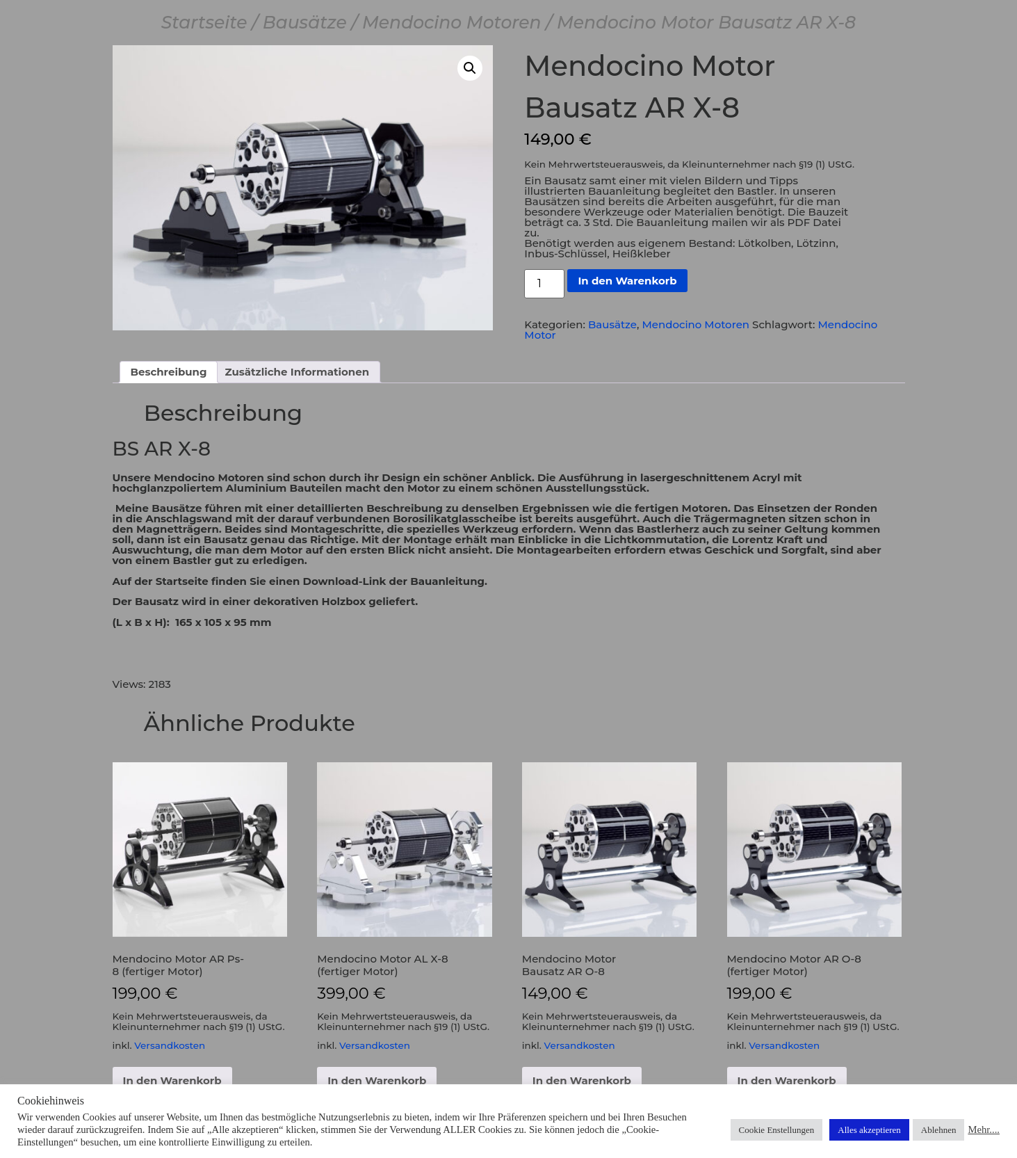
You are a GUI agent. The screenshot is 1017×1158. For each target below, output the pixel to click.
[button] (469, 68)
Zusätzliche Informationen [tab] (297, 371)
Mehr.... (984, 1129)
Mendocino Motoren (452, 22)
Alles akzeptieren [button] (869, 1130)
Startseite (204, 22)
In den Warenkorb (627, 280)
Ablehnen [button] (939, 1130)
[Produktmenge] (544, 283)
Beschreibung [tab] (169, 371)
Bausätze (305, 22)
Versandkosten (169, 1045)
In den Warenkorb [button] (172, 1080)
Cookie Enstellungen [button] (777, 1130)
